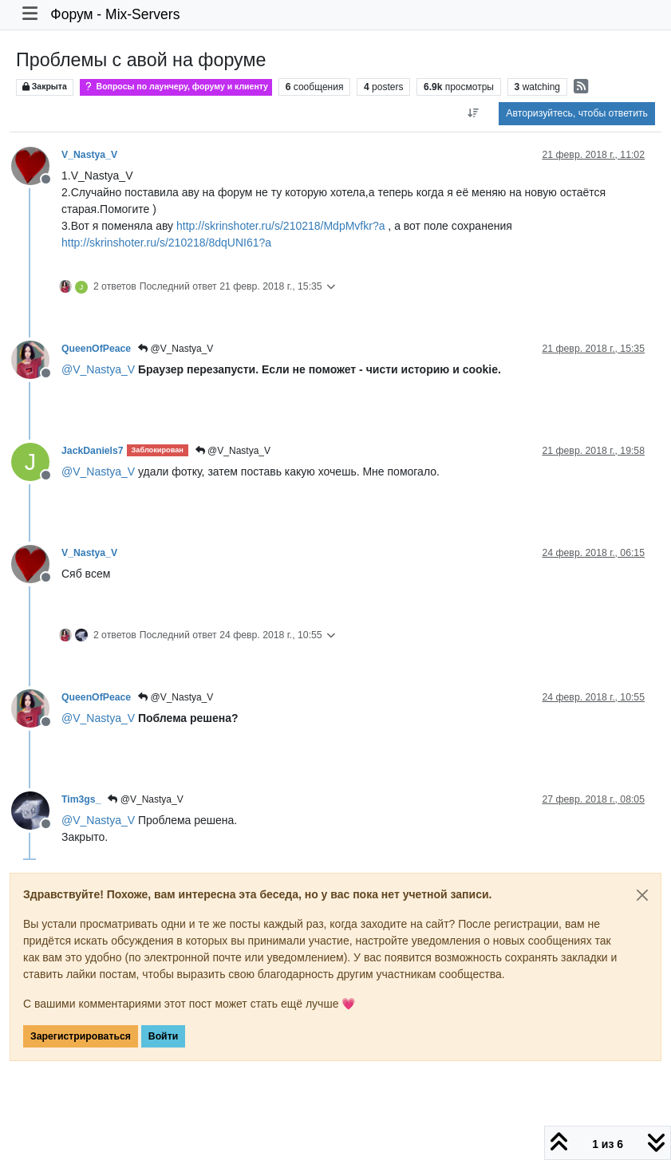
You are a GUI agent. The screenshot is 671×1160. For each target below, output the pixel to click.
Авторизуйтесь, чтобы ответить (577, 113)
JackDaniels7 (92, 450)
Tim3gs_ (81, 799)
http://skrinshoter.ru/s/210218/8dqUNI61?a (166, 242)
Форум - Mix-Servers (115, 14)
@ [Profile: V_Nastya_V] (98, 369)
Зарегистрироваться (80, 1036)
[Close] (642, 895)
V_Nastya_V (89, 154)
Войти (163, 1036)
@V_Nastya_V (175, 348)
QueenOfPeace (96, 348)
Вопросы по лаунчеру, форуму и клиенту (176, 86)
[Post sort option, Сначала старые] (473, 113)
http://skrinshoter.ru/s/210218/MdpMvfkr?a (280, 225)
